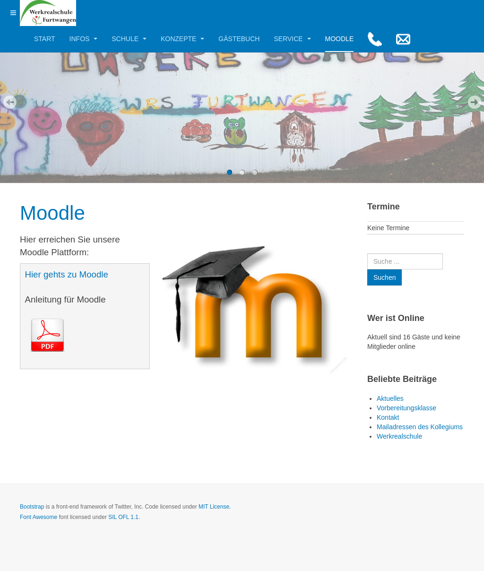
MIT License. (215, 506)
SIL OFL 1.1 (123, 517)
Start (44, 39)
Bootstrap (32, 506)
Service (292, 39)
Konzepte (182, 39)
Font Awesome (38, 517)
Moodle (339, 39)
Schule (129, 39)
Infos (83, 39)
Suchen (367, 253)
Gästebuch (238, 39)
